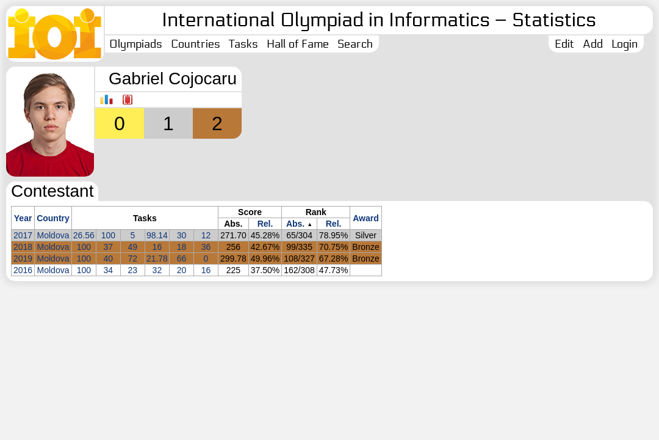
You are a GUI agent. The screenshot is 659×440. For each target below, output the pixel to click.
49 (133, 247)
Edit (564, 44)
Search (355, 44)
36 (206, 247)
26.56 (84, 235)
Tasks (243, 44)
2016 (22, 270)
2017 (22, 235)
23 (133, 270)
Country (53, 218)
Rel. (265, 224)
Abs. (295, 224)
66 (182, 258)
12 (206, 235)
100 (108, 235)
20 (182, 270)
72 (133, 258)
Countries (195, 44)
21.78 (157, 258)
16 (157, 247)
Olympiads (135, 44)
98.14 (157, 235)
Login (624, 44)
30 (182, 235)
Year (23, 218)
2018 (22, 247)
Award (366, 218)
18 (182, 247)
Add (593, 44)
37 (108, 247)
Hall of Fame (298, 44)
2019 (22, 258)
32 (157, 270)
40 (108, 258)
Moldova (53, 235)
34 (108, 270)
